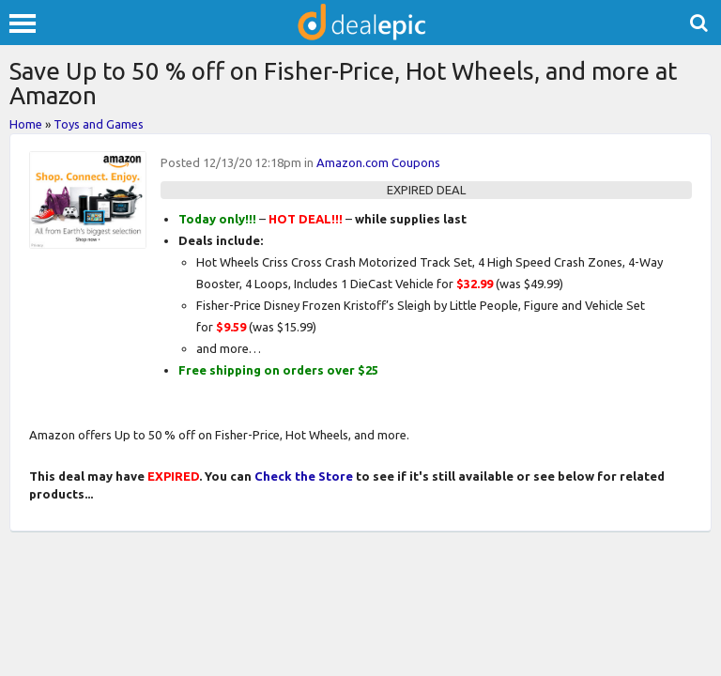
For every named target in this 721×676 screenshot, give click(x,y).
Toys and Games (99, 124)
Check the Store (303, 476)
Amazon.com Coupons (378, 162)
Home (25, 124)
